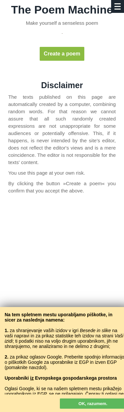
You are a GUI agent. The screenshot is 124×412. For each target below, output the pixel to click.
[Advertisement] (62, 270)
